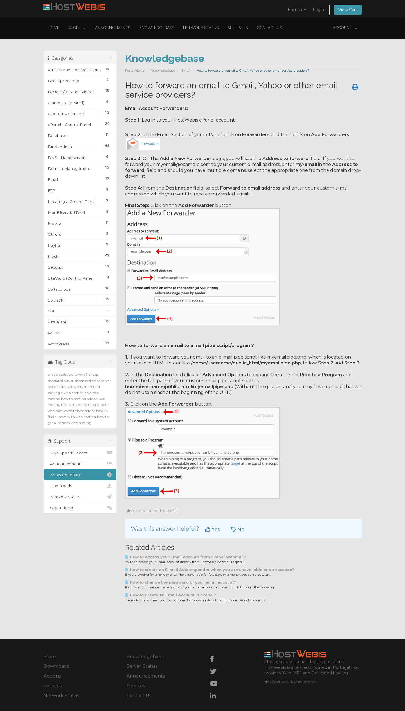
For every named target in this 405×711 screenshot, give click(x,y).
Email (185, 71)
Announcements (112, 28)
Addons (52, 676)
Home (53, 28)
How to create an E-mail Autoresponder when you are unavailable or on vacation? (209, 569)
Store (77, 28)
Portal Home (134, 71)
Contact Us (269, 28)
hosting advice (85, 399)
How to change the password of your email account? (180, 582)
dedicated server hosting (80, 386)
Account (345, 28)
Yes (212, 529)
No (237, 529)
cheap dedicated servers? (67, 374)
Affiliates (238, 28)
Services (136, 685)
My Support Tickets (80, 452)
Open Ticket (80, 507)
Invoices (53, 685)
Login (318, 9)
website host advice (79, 411)
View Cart (347, 9)
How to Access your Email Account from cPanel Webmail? (185, 557)
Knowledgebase (156, 28)
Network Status (201, 28)
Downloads (80, 485)
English (297, 9)
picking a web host (63, 393)
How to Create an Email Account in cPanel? (170, 595)
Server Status (142, 666)
